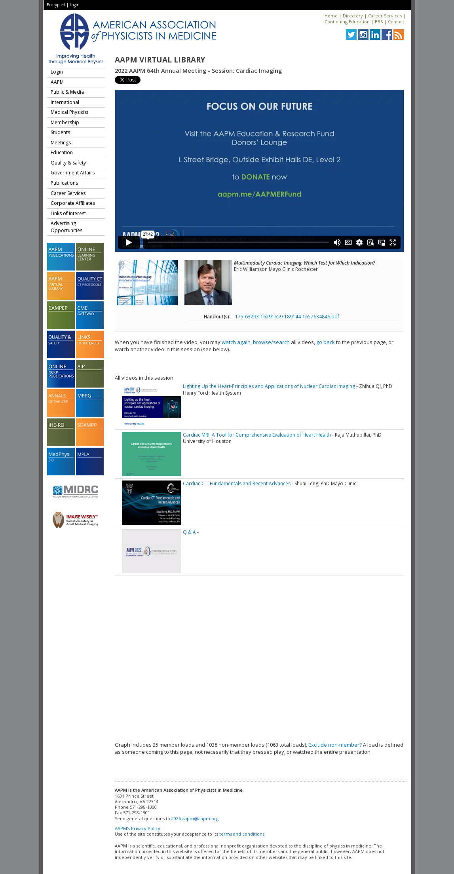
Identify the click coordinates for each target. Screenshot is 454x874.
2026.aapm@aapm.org (194, 818)
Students (60, 132)
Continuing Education (347, 22)
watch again (236, 342)
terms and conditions (241, 834)
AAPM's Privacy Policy (137, 828)
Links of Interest (68, 213)
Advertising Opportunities (66, 227)
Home (331, 16)
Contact (396, 22)
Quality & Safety (68, 162)
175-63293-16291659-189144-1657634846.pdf (287, 316)
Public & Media (67, 92)
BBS (379, 22)
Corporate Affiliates (73, 203)
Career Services (385, 16)
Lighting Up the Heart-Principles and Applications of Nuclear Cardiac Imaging (269, 386)
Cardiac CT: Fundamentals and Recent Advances (237, 483)
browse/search (271, 342)
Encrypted (56, 5)
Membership (65, 122)
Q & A (189, 532)
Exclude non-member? (335, 744)
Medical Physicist (69, 112)
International (65, 102)
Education (62, 152)
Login (75, 5)
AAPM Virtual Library (160, 60)
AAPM (57, 82)
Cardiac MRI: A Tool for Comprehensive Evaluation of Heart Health (257, 434)
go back (325, 342)
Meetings (61, 142)
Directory (353, 16)
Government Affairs (73, 172)
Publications (64, 183)
